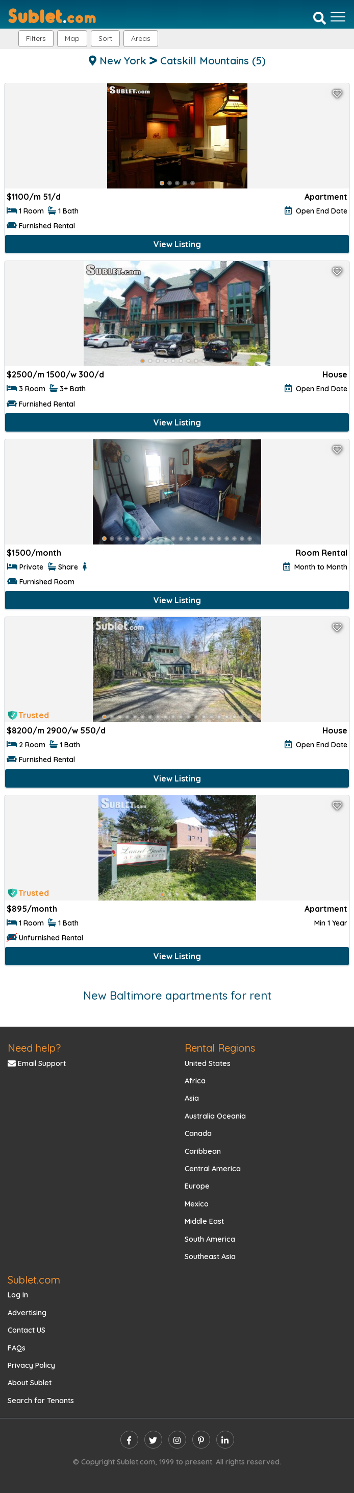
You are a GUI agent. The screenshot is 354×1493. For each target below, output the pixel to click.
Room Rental (321, 553)
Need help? (34, 1047)
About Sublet (30, 1382)
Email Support (37, 1063)
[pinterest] (201, 1440)
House (334, 374)
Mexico (197, 1203)
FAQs (17, 1348)
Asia (192, 1098)
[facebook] (129, 1440)
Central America (213, 1168)
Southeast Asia (210, 1256)
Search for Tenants (41, 1400)
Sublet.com (34, 1279)
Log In (18, 1294)
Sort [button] (105, 38)
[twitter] (153, 1440)
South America (210, 1239)
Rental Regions (220, 1047)
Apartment (326, 197)
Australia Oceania (215, 1116)
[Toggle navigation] (338, 17)
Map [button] (72, 38)
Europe (197, 1186)
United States (208, 1063)
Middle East (204, 1221)
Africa (195, 1080)
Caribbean (203, 1151)
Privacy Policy (31, 1365)
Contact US (26, 1330)
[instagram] (177, 1440)
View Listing (177, 244)
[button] (140, 38)
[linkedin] (225, 1440)
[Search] (319, 18)
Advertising (27, 1312)
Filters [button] (36, 38)
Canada (198, 1133)
